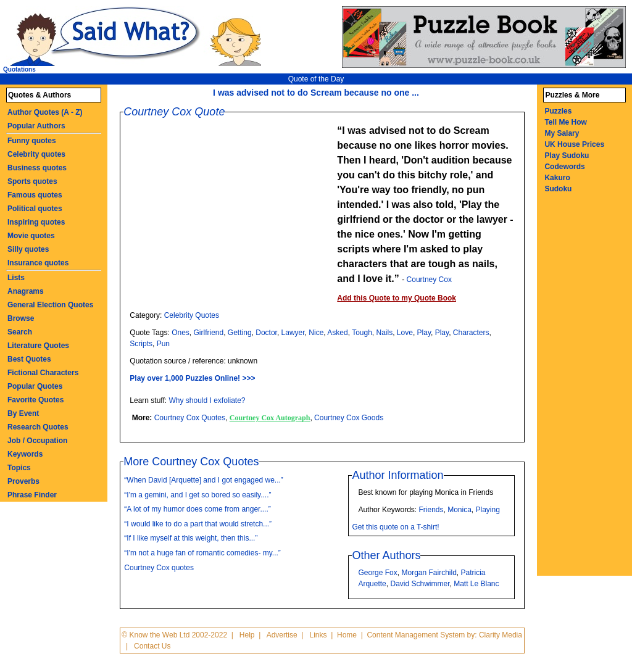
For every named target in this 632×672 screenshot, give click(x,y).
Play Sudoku (566, 155)
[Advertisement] (233, 209)
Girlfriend (209, 332)
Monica (459, 509)
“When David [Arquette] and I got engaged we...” (203, 480)
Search (19, 332)
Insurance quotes (38, 263)
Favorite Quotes (35, 400)
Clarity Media (500, 635)
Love (405, 332)
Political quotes (34, 208)
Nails (384, 332)
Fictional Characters (42, 372)
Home (347, 635)
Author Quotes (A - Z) (45, 112)
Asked (337, 332)
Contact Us (152, 646)
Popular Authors (36, 126)
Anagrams (25, 291)
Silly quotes (28, 249)
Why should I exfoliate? (206, 400)
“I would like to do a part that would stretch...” (198, 524)
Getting (240, 332)
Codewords (564, 166)
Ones (180, 332)
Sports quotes (32, 181)
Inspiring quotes (36, 222)
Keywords (25, 454)
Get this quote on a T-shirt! (395, 527)
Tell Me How (565, 122)
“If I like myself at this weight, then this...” (190, 538)
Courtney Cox (429, 279)
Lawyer (293, 332)
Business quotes (37, 168)
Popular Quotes (34, 386)
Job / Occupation (37, 440)
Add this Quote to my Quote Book (396, 298)
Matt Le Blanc (476, 583)
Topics (19, 467)
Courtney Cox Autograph (270, 417)
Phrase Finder (32, 495)
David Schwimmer (419, 583)
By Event (23, 413)
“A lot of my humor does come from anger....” (197, 509)
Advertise (282, 635)
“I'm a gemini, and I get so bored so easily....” (197, 495)
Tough (362, 332)
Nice (316, 332)
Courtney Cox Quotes (189, 417)
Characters (471, 332)
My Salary (561, 133)
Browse (20, 318)
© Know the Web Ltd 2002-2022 (174, 635)
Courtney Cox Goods (348, 417)
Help (247, 635)
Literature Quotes (38, 345)
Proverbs (23, 481)
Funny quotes (31, 140)
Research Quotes (38, 427)
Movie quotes (31, 235)
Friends (430, 509)
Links (318, 635)
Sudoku (558, 189)
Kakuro (557, 177)
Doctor (266, 332)
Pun (163, 343)
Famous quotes (34, 195)
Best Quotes (29, 359)
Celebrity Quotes (191, 315)
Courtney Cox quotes (159, 567)
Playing (488, 509)
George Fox (377, 572)
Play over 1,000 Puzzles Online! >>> (192, 378)
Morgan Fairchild (428, 572)
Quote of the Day (316, 79)
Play (424, 332)
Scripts (141, 343)
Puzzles (558, 111)
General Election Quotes (50, 305)
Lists (16, 277)
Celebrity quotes (36, 154)
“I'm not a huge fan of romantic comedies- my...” (202, 553)
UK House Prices (574, 144)
